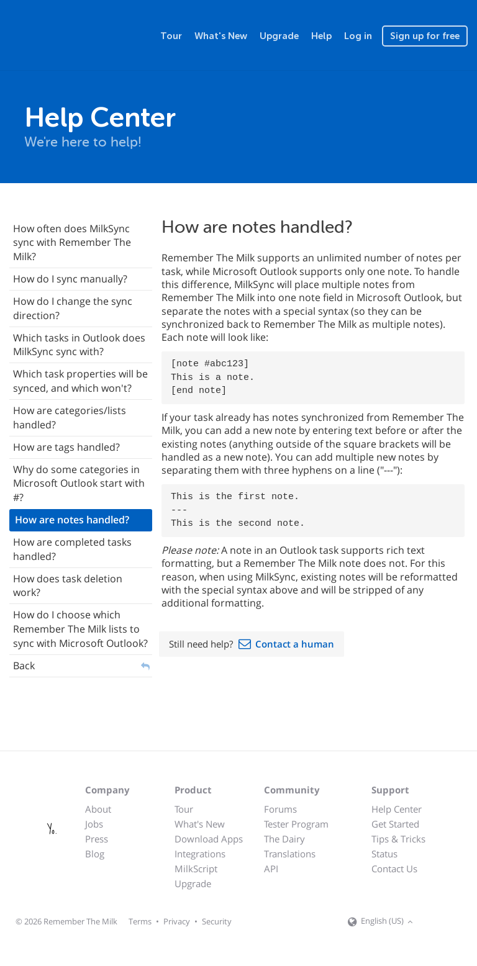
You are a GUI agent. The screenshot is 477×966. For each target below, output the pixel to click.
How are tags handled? (66, 447)
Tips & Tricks (398, 839)
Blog (94, 853)
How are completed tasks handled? (72, 549)
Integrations (200, 853)
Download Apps (209, 839)
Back (24, 665)
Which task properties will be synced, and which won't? (80, 381)
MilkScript (196, 868)
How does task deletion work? (67, 586)
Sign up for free (425, 36)
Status (384, 853)
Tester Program (296, 824)
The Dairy (284, 839)
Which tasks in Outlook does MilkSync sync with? (79, 345)
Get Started (395, 824)
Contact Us (394, 868)
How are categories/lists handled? (69, 417)
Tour (171, 36)
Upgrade (279, 36)
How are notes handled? (72, 519)
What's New (220, 36)
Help (321, 36)
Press (96, 839)
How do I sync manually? (70, 279)
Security (217, 921)
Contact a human (294, 644)
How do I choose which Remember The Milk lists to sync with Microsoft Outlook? (80, 629)
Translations (290, 853)
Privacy (176, 921)
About (98, 809)
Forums (280, 809)
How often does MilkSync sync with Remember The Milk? (72, 243)
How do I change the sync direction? (72, 308)
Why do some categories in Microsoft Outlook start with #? (79, 484)
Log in (358, 36)
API (271, 868)
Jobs (94, 824)
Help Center (396, 809)
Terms (140, 921)
